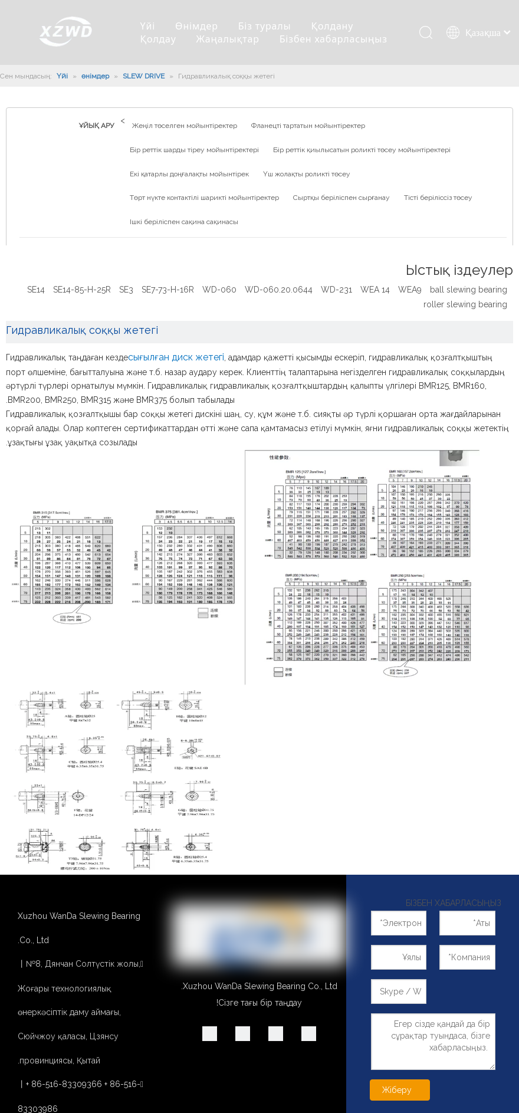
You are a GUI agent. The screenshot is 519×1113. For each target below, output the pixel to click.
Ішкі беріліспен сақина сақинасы (184, 222)
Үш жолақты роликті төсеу (306, 174)
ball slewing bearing (468, 289)
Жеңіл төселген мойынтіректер (184, 126)
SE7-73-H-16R (168, 289)
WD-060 (219, 289)
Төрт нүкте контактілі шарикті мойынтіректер (204, 197)
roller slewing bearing (465, 304)
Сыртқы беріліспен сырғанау (341, 197)
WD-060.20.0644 (279, 289)
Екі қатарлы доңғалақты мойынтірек (189, 174)
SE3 (126, 289)
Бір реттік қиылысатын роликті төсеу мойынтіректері (362, 150)
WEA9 (410, 289)
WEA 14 (375, 289)
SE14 (36, 289)
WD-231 (336, 289)
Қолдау (158, 38)
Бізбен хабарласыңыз (333, 38)
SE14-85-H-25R (82, 289)
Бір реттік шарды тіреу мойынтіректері (194, 150)
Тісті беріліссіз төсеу (438, 197)
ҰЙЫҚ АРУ (96, 126)
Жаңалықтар (228, 38)
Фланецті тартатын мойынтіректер (308, 126)
